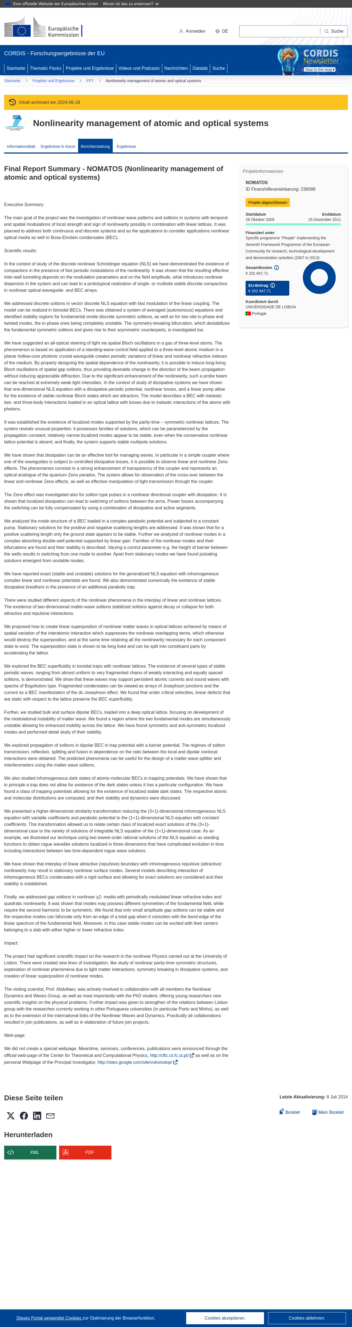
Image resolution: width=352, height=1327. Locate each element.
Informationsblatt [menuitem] (21, 146)
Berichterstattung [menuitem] (95, 146)
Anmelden (192, 31)
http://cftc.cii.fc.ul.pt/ (171, 1055)
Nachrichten (176, 68)
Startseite (16, 68)
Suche (218, 68)
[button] (221, 31)
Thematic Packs (45, 68)
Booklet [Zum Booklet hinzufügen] (290, 1111)
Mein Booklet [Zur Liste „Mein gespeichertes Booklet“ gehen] (328, 1112)
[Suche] (334, 31)
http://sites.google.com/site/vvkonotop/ (136, 1062)
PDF (89, 1152)
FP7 (90, 81)
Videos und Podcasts (139, 68)
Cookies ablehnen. (307, 1318)
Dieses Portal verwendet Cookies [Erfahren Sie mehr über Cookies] (49, 1318)
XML (34, 1152)
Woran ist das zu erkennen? (131, 3)
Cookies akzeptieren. (225, 1318)
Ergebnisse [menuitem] (126, 146)
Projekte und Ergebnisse (90, 68)
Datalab (200, 68)
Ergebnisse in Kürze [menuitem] (58, 146)
